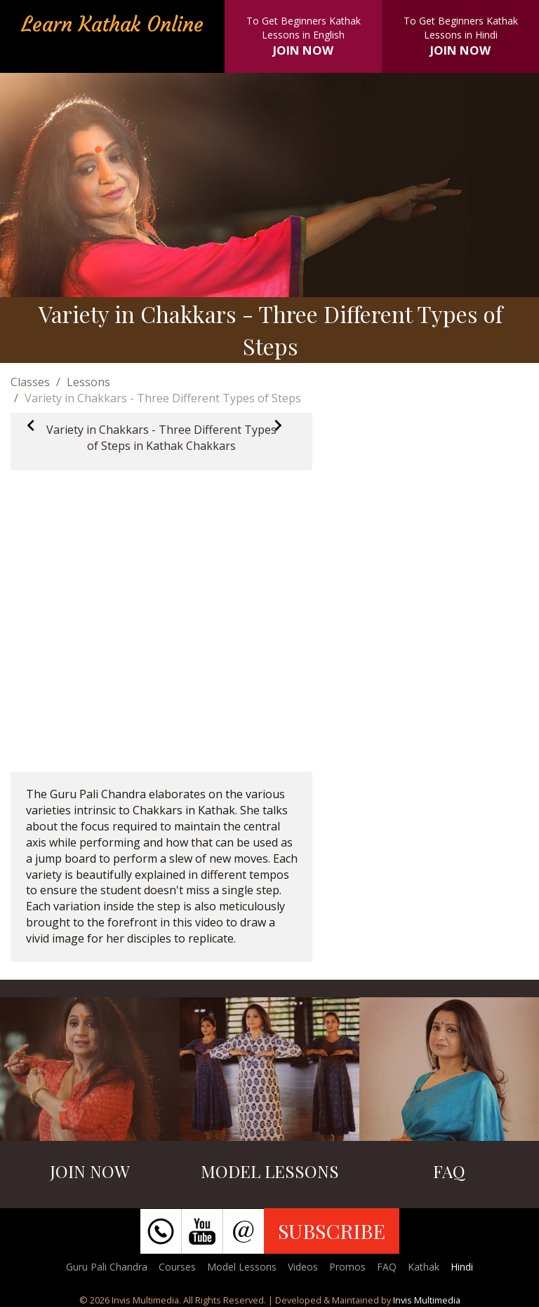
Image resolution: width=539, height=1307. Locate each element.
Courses (177, 1266)
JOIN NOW (303, 50)
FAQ (387, 1266)
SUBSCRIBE (331, 1230)
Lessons (88, 382)
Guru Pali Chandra (106, 1266)
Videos (303, 1266)
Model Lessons (242, 1266)
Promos (347, 1266)
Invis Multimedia (426, 1300)
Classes (30, 382)
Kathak (423, 1266)
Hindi (462, 1266)
